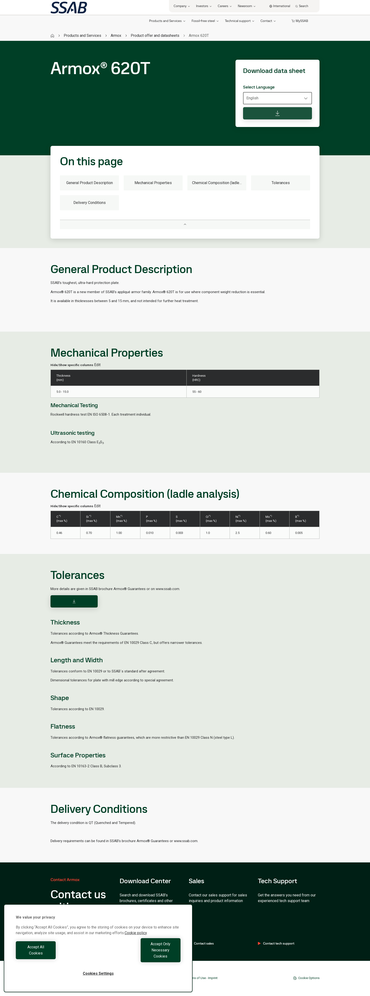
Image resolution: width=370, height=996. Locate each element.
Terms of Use (197, 978)
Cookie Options (306, 978)
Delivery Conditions (89, 202)
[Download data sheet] (277, 113)
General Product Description (89, 183)
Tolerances (281, 183)
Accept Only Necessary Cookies (140, 956)
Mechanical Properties (153, 183)
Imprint (213, 978)
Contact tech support (276, 943)
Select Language (259, 87)
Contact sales (201, 943)
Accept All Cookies (55, 956)
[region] (98, 954)
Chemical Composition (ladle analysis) (219, 183)
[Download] (74, 601)
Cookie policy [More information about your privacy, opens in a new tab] (136, 945)
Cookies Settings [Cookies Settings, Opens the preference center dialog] (98, 973)
